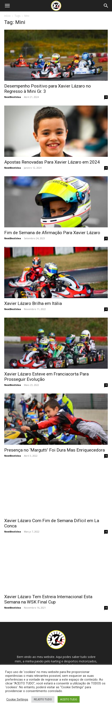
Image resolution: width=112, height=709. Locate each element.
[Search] (106, 5)
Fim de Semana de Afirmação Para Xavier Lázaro (52, 232)
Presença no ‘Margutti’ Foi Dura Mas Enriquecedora (54, 450)
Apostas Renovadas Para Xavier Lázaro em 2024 (52, 162)
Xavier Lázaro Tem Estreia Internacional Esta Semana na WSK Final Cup (48, 599)
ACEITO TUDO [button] (68, 699)
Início (7, 16)
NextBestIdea (12, 97)
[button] (7, 5)
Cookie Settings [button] (17, 699)
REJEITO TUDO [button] (43, 699)
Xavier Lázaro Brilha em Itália (33, 303)
